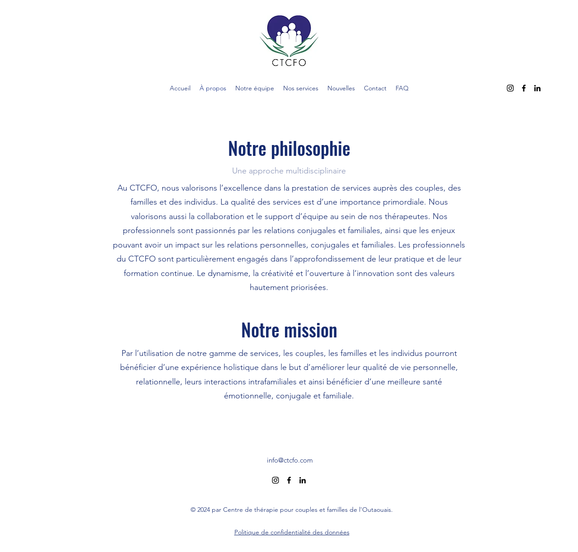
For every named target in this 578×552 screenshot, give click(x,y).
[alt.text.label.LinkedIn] (537, 88)
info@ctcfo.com (290, 460)
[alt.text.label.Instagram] (510, 88)
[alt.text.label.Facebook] (523, 88)
